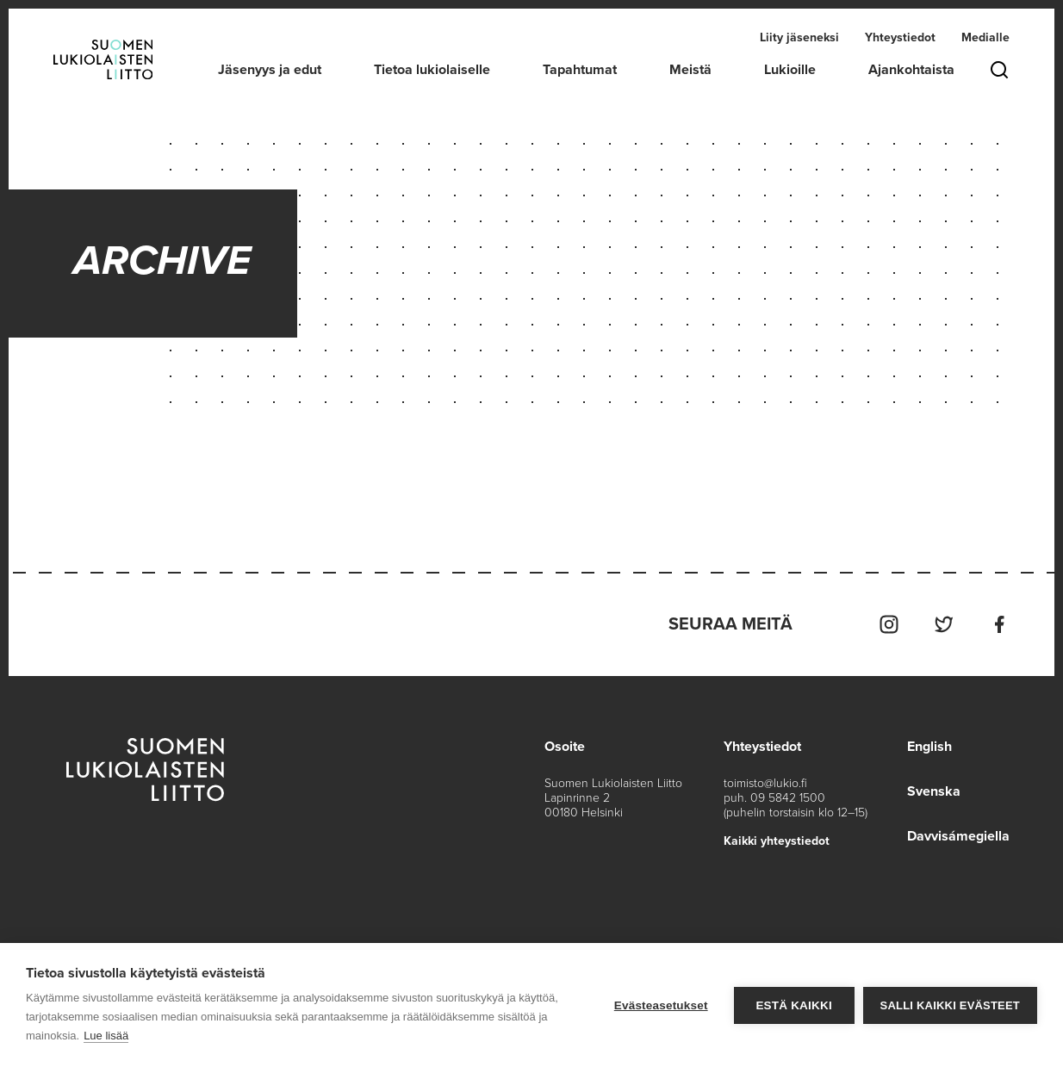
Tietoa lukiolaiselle (432, 69)
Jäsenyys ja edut (269, 69)
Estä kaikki (793, 1005)
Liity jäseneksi (799, 37)
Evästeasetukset (661, 1005)
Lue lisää (106, 1035)
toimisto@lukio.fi (765, 783)
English (929, 746)
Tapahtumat (580, 69)
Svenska (933, 791)
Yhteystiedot (900, 37)
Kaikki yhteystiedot (777, 841)
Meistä (690, 69)
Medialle (985, 37)
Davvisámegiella (958, 836)
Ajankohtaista (911, 69)
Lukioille (790, 69)
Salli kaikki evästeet (950, 1005)
